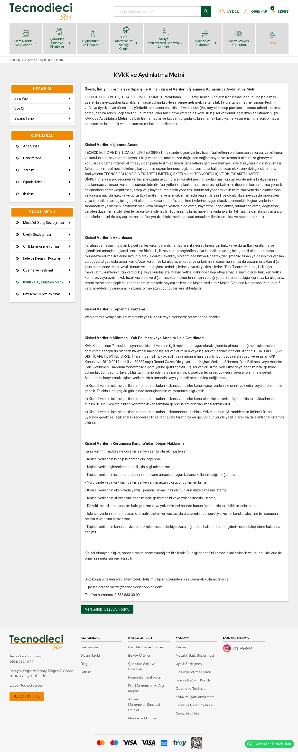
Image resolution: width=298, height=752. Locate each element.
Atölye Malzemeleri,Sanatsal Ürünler (144, 704)
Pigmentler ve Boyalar (144, 677)
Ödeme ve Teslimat (190, 688)
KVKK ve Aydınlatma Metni (195, 697)
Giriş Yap (255, 11)
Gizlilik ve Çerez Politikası (194, 705)
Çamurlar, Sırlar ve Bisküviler (141, 666)
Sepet (280, 10)
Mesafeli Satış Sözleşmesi (195, 655)
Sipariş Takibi (90, 655)
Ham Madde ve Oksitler (145, 647)
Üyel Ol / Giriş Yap (26, 696)
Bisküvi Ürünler (139, 655)
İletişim (86, 672)
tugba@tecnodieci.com (26, 685)
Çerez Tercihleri (187, 713)
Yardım (181, 647)
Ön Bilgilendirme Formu (193, 672)
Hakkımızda (89, 647)
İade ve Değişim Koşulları (194, 680)
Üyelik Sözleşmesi (189, 663)
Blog (84, 663)
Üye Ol (229, 11)
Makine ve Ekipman (142, 718)
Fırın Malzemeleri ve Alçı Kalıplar (146, 688)
